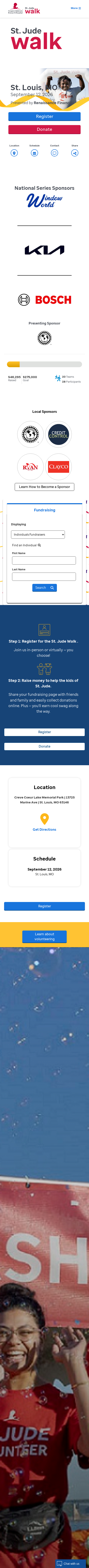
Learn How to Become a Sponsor (44, 486)
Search (44, 587)
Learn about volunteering (45, 936)
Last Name (18, 569)
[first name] (44, 560)
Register (44, 116)
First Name (18, 553)
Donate (44, 129)
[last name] (44, 577)
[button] (70, 1563)
